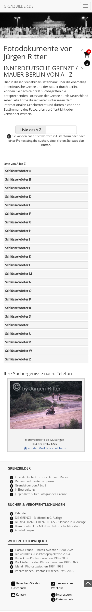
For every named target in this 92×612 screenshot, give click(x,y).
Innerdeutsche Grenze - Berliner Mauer (41, 477)
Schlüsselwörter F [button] (18, 213)
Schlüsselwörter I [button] (17, 239)
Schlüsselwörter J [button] (17, 248)
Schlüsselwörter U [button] (18, 333)
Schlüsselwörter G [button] (18, 222)
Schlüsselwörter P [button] (18, 299)
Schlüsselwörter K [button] (18, 256)
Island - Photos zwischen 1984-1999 (39, 566)
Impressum (61, 594)
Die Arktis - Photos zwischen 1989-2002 (41, 558)
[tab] (46, 170)
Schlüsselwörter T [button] (18, 325)
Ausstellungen (24, 530)
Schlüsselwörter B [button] (18, 179)
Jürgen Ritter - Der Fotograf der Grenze (41, 494)
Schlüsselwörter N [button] (18, 282)
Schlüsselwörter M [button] (18, 273)
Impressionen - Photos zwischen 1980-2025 (44, 571)
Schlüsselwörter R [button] (18, 308)
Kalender (21, 513)
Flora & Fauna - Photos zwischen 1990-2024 (44, 550)
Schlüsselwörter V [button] (18, 342)
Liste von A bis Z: (15, 164)
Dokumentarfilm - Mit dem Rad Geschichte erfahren (49, 526)
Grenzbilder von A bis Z (30, 485)
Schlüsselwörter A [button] (18, 171)
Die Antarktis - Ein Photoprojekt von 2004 (42, 554)
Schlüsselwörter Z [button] (18, 359)
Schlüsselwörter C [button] (18, 188)
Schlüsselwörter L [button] (18, 265)
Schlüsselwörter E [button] (18, 205)
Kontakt (18, 594)
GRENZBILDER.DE (18, 6)
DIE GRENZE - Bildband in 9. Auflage (38, 518)
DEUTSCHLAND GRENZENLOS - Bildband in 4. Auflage (50, 522)
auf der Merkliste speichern (45, 448)
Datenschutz (62, 599)
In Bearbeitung (25, 489)
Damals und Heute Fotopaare (34, 481)
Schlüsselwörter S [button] (18, 316)
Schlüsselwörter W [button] (18, 350)
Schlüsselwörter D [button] (18, 196)
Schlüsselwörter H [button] (18, 231)
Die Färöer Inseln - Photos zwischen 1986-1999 (46, 562)
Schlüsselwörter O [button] (18, 291)
